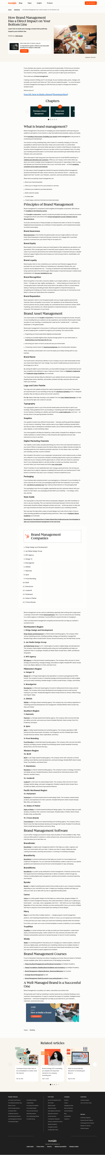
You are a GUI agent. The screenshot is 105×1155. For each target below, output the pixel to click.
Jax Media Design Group (31, 646)
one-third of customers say (35, 485)
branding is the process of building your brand (42, 136)
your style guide (57, 464)
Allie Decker (19, 36)
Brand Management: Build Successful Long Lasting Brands (43, 978)
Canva (26, 898)
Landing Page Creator (53, 1129)
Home (9, 9)
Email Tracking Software (14, 1108)
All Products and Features (14, 1100)
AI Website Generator (13, 1113)
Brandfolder (27, 847)
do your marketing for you (43, 273)
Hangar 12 (27, 676)
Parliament (27, 797)
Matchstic (27, 718)
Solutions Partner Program (86, 1120)
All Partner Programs (85, 1117)
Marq (25, 915)
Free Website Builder (32, 1100)
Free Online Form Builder (32, 1105)
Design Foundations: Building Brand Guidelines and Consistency (45, 967)
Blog (65, 1113)
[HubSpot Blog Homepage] (12, 3)
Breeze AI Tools (11, 1105)
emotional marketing (63, 391)
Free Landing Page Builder (33, 1116)
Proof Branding (28, 742)
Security (49, 1146)
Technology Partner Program (87, 1123)
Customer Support (84, 1100)
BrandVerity (27, 859)
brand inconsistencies (50, 347)
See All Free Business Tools (54, 1100)
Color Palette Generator (68, 397)
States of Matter (29, 809)
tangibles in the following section (36, 211)
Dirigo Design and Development (34, 634)
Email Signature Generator (54, 1110)
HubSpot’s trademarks (73, 371)
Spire (25, 730)
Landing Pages (30, 1102)
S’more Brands (28, 821)
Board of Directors (68, 1108)
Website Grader (51, 1105)
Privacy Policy (40, 1146)
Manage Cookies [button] (74, 1146)
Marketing (17, 9)
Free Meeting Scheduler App (15, 1102)
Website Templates (52, 1124)
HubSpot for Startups (85, 1125)
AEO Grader (51, 1102)
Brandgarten (28, 688)
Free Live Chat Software (32, 1110)
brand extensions (49, 615)
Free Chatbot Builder (32, 1108)
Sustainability (67, 1116)
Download (24, 51)
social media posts (65, 412)
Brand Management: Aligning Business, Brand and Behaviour (44, 971)
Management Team (68, 1105)
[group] (27, 1064)
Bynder (26, 886)
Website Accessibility (60, 1146)
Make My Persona (52, 1108)
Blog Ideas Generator (53, 1113)
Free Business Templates (54, 1119)
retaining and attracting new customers (36, 160)
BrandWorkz (28, 871)
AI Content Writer (12, 1110)
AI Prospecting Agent (13, 1121)
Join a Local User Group (85, 1102)
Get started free (90, 3)
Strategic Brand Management (34, 975)
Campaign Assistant (52, 1127)
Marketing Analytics (31, 1113)
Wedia (26, 942)
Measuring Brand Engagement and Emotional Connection (43, 964)
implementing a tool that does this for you (38, 340)
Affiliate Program (84, 1128)
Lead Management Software (15, 1119)
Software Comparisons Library (55, 1121)
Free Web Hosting (31, 1119)
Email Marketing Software (14, 1116)
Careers (66, 1102)
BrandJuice (27, 770)
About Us (66, 1100)
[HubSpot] (52, 1141)
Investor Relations (68, 1110)
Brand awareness (29, 235)
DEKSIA (26, 702)
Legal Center (30, 1146)
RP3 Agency (27, 660)
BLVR (25, 757)
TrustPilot (27, 930)
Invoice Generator (52, 1116)
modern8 (27, 782)
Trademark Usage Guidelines (35, 373)
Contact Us (66, 1119)
